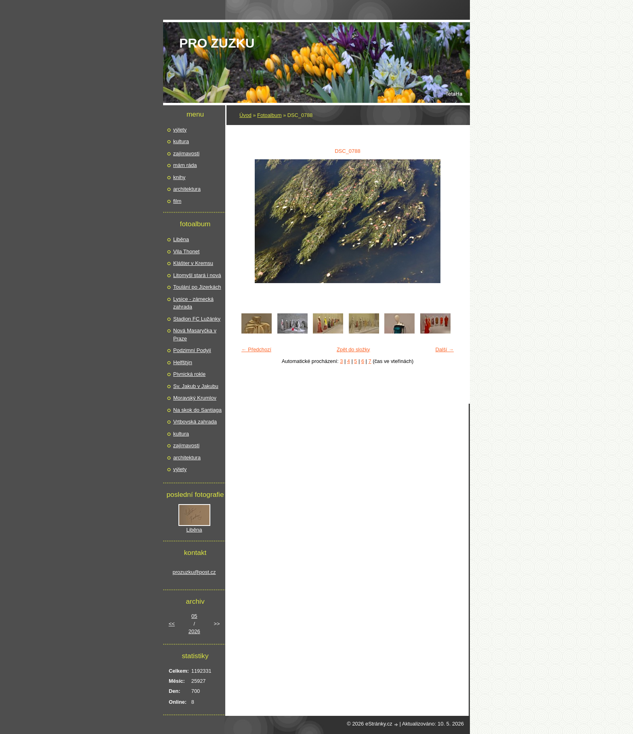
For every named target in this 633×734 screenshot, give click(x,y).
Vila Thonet (186, 251)
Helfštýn (182, 362)
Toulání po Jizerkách (197, 287)
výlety (180, 130)
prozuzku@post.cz (194, 572)
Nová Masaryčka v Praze (194, 334)
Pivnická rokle (189, 374)
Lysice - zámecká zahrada (193, 303)
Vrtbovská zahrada (195, 422)
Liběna (181, 239)
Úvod (245, 115)
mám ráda (185, 165)
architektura (187, 189)
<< (172, 624)
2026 (194, 631)
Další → (444, 349)
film (177, 201)
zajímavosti (186, 153)
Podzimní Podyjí (192, 350)
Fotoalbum (269, 115)
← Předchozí (256, 349)
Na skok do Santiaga (197, 410)
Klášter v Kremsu (193, 263)
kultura (181, 141)
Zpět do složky (353, 349)
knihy (179, 177)
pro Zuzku (217, 43)
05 (194, 616)
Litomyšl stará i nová (197, 275)
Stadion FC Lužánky (196, 319)
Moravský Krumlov (194, 398)
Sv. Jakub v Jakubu (195, 386)
